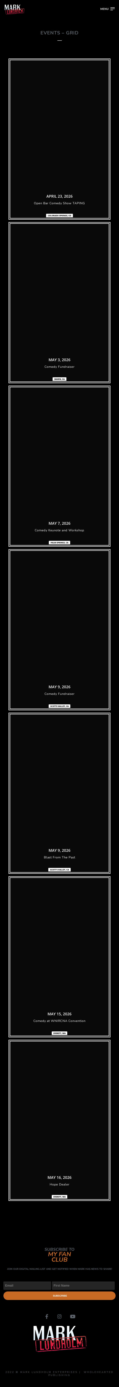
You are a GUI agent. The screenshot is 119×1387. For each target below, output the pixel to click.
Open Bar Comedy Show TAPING (59, 203)
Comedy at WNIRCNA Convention (59, 1020)
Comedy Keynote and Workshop (59, 530)
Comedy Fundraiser (60, 366)
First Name (59, 1279)
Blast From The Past (59, 857)
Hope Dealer (59, 1184)
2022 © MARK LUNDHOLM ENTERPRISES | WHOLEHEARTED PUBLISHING (59, 1374)
